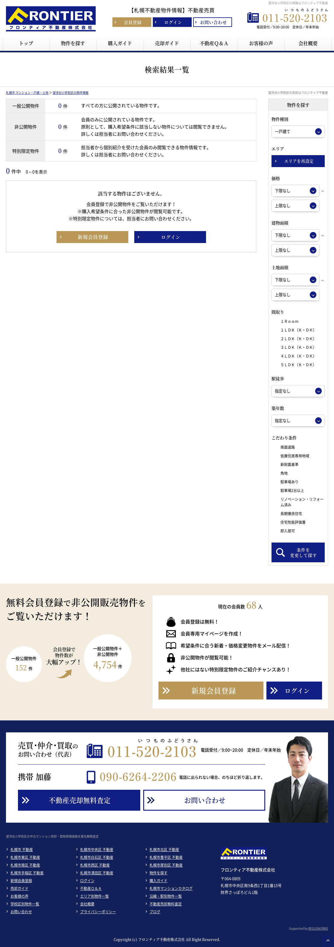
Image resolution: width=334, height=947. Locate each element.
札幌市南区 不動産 (25, 865)
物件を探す (158, 873)
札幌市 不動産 (21, 849)
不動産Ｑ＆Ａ (91, 888)
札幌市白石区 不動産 (96, 857)
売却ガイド (19, 888)
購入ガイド (158, 880)
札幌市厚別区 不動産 (166, 865)
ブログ (155, 911)
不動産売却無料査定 (166, 904)
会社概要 (87, 904)
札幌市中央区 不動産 (96, 849)
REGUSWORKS (318, 928)
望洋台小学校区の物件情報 (71, 92)
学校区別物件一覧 (24, 904)
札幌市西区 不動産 (95, 865)
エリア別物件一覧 (94, 896)
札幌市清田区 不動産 (96, 873)
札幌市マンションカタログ (171, 888)
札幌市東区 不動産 (25, 857)
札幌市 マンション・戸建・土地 (27, 92)
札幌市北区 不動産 (164, 849)
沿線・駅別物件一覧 (166, 896)
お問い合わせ (21, 911)
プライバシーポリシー (98, 911)
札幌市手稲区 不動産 (27, 873)
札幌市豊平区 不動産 (166, 857)
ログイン (87, 880)
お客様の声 (19, 896)
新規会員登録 (21, 880)
